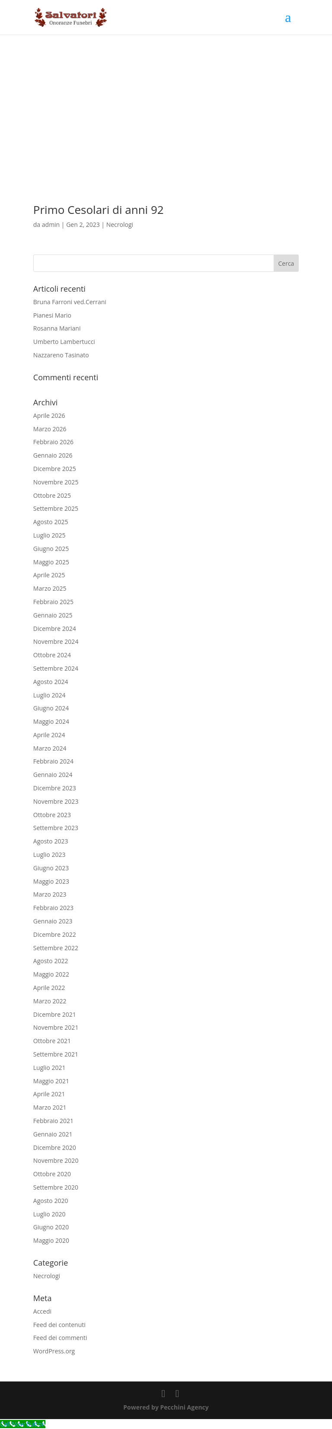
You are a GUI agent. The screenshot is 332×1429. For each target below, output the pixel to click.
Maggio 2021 (51, 1081)
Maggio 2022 (51, 974)
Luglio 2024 (49, 695)
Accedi (42, 1311)
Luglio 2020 (49, 1214)
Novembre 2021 (56, 1027)
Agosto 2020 (50, 1201)
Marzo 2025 (50, 588)
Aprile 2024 (49, 735)
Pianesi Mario (52, 315)
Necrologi (119, 224)
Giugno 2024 (51, 708)
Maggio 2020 (51, 1240)
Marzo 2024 (50, 748)
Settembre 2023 (55, 828)
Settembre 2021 (55, 1054)
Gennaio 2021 (53, 1134)
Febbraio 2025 (53, 602)
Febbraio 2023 (53, 908)
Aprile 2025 (49, 575)
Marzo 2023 (50, 894)
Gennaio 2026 (53, 455)
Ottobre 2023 (52, 815)
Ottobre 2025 (52, 495)
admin (51, 224)
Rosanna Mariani (57, 328)
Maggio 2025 (51, 562)
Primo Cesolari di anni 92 (98, 209)
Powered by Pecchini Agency (166, 1407)
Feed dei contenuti (59, 1325)
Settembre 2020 (55, 1187)
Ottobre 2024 (52, 655)
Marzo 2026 (50, 429)
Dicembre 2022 (54, 934)
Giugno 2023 (51, 868)
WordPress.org (54, 1351)
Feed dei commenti (60, 1338)
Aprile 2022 (49, 987)
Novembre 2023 (56, 801)
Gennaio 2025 (53, 615)
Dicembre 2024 (54, 628)
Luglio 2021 (49, 1067)
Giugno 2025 (51, 548)
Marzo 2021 (50, 1107)
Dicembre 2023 (54, 788)
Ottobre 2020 (52, 1174)
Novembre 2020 (56, 1160)
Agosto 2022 (50, 961)
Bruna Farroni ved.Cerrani (69, 302)
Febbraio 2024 (53, 761)
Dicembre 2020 (54, 1147)
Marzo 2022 (50, 1001)
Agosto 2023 (50, 841)
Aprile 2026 (49, 415)
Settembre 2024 (55, 668)
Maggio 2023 (51, 881)
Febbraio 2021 (53, 1121)
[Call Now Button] (22, 1424)
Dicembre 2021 (54, 1014)
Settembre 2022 (55, 948)
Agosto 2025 (50, 522)
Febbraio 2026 (53, 442)
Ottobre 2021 (52, 1041)
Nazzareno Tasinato (61, 355)
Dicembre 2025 (54, 469)
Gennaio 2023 (53, 921)
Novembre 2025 (56, 482)
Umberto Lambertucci (64, 341)
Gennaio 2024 (53, 774)
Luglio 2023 (49, 854)
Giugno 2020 (51, 1227)
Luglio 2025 (49, 535)
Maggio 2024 (51, 721)
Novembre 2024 (56, 641)
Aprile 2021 (49, 1094)
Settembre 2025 (55, 508)
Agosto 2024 (50, 682)
